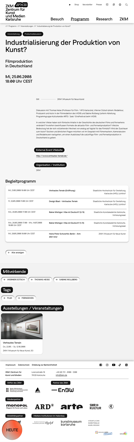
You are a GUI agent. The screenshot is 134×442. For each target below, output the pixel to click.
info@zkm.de (61, 375)
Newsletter (87, 4)
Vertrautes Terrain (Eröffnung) (62, 190)
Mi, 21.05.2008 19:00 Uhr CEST (21, 190)
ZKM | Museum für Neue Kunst (70, 99)
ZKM (124, 19)
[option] (23, 333)
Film (9, 298)
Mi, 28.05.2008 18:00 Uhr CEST (21, 233)
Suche (126, 4)
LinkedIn (126, 365)
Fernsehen (28, 298)
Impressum (11, 365)
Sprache (120, 4)
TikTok (120, 365)
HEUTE (12, 430)
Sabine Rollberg (68, 279)
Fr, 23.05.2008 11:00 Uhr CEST (20, 201)
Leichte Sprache (107, 4)
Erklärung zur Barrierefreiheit (44, 365)
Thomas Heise (42, 279)
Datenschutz (23, 365)
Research (104, 19)
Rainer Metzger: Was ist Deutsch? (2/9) (66, 212)
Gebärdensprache (113, 4)
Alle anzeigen (18, 252)
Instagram (107, 365)
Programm (80, 19)
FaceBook (101, 365)
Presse (99, 4)
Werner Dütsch (16, 279)
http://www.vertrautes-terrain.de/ (51, 156)
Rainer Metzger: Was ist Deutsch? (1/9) (66, 223)
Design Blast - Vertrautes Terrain (63, 201)
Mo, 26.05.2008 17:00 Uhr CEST (22, 212)
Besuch (57, 19)
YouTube (113, 365)
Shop (76, 4)
